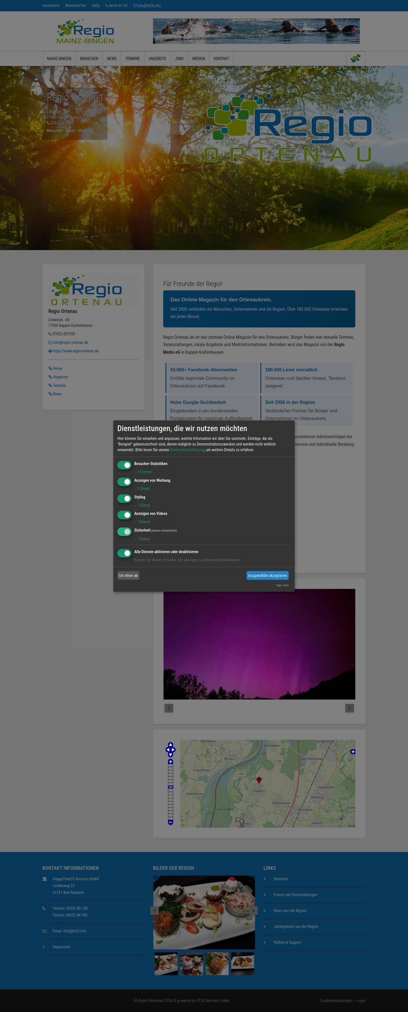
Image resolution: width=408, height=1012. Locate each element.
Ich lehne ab (128, 575)
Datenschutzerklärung (187, 450)
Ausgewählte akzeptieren (267, 575)
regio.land (282, 585)
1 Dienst (142, 488)
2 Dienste (143, 472)
